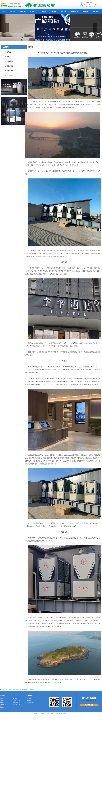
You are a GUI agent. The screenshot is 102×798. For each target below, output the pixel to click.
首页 (3, 11)
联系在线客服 (89, 705)
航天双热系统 (9, 75)
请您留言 (85, 11)
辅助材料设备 (9, 61)
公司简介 (12, 11)
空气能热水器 (14, 690)
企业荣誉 (2, 700)
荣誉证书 (53, 11)
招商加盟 (63, 11)
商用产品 (8, 56)
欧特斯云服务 (9, 66)
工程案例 (43, 11)
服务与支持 (74, 11)
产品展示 (33, 11)
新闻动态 (23, 11)
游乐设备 (33, 690)
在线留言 (2, 707)
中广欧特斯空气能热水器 (24, 690)
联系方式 (95, 11)
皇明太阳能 (8, 690)
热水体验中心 (9, 71)
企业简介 (2, 698)
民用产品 (8, 52)
